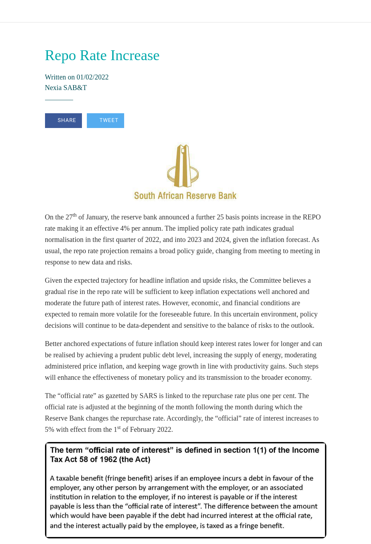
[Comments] (317, 121)
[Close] (11, 11)
